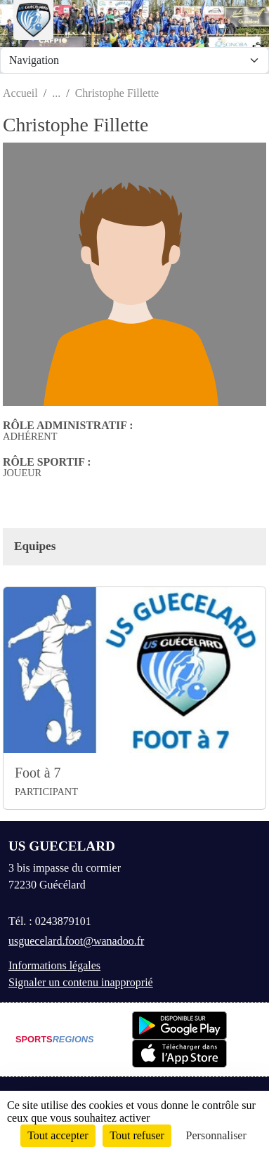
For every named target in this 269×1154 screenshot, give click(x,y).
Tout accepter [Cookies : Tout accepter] (57, 1135)
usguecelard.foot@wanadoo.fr (76, 941)
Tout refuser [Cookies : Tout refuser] (137, 1135)
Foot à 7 (38, 772)
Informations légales (54, 965)
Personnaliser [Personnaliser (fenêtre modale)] (216, 1135)
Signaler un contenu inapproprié (80, 982)
